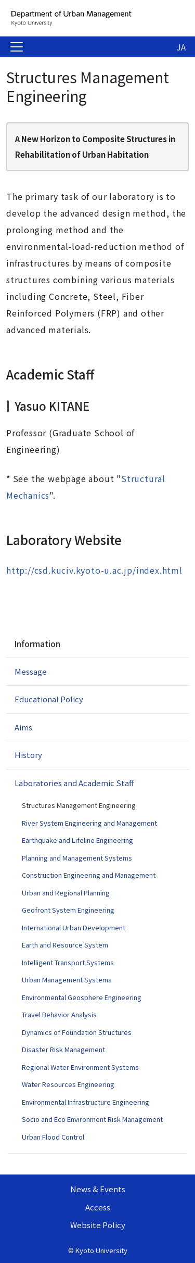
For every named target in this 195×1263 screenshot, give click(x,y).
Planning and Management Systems (77, 858)
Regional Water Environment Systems (80, 1067)
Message (31, 671)
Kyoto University (101, 1250)
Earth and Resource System (65, 945)
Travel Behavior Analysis (59, 1014)
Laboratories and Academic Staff (74, 782)
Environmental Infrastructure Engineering (85, 1102)
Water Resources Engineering (68, 1084)
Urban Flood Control (53, 1137)
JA (181, 47)
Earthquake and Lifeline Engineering (77, 840)
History (28, 754)
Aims (23, 727)
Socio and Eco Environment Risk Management (92, 1119)
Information (37, 643)
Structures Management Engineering (79, 805)
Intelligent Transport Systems (68, 962)
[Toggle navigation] (16, 46)
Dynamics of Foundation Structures (77, 1032)
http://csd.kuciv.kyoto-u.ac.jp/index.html (94, 570)
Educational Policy (49, 698)
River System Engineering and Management (89, 823)
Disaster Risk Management (63, 1049)
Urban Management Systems (67, 979)
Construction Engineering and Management (88, 875)
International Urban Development (73, 927)
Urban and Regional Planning (66, 893)
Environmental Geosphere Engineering (81, 997)
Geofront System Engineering (68, 910)
